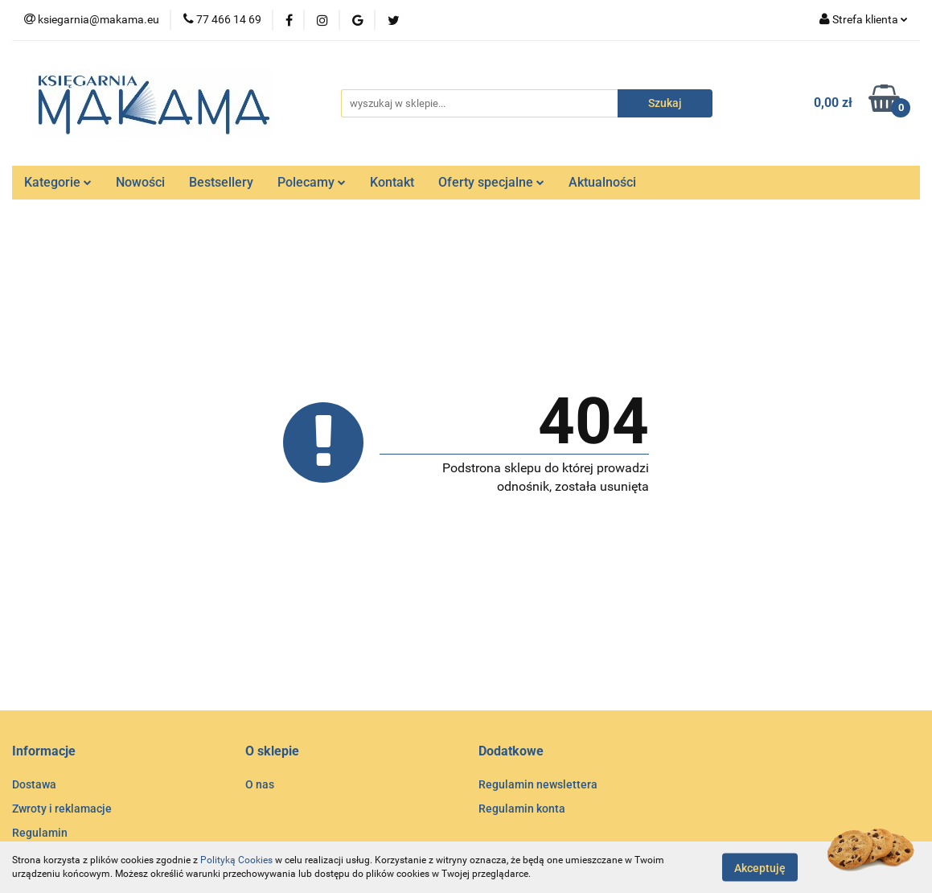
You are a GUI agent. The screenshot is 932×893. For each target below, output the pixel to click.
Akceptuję (760, 867)
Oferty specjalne (491, 182)
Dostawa (34, 784)
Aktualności (602, 182)
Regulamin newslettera (537, 784)
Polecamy (311, 182)
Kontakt (392, 182)
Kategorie (58, 182)
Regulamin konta (521, 808)
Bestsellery (221, 182)
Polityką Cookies (236, 860)
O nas (259, 784)
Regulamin (40, 832)
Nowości (140, 182)
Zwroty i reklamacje (62, 808)
